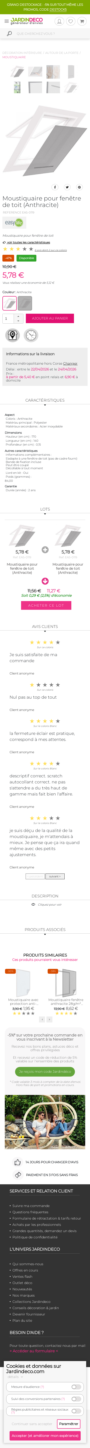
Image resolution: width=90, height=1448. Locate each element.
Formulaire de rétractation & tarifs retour (46, 1218)
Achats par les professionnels (36, 1224)
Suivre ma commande (31, 1206)
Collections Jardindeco (31, 1301)
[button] (18, 316)
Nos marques (23, 1295)
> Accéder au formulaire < (34, 1351)
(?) (42, 1387)
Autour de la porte (62, 53)
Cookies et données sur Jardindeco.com (33, 1368)
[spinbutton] (12, 318)
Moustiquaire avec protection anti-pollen (23, 1004)
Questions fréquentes (30, 1212)
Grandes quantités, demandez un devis (44, 1231)
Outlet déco (22, 1283)
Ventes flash (22, 1276)
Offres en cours (25, 1270)
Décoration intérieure (22, 53)
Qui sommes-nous (27, 1264)
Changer (70, 363)
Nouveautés (22, 1289)
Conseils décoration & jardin (35, 1308)
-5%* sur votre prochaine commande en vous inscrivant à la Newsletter (45, 1037)
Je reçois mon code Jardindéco (45, 1071)
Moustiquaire (14, 57)
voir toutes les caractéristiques (26, 242)
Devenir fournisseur (28, 1314)
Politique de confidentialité (34, 1237)
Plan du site (22, 1320)
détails (16, 1377)
